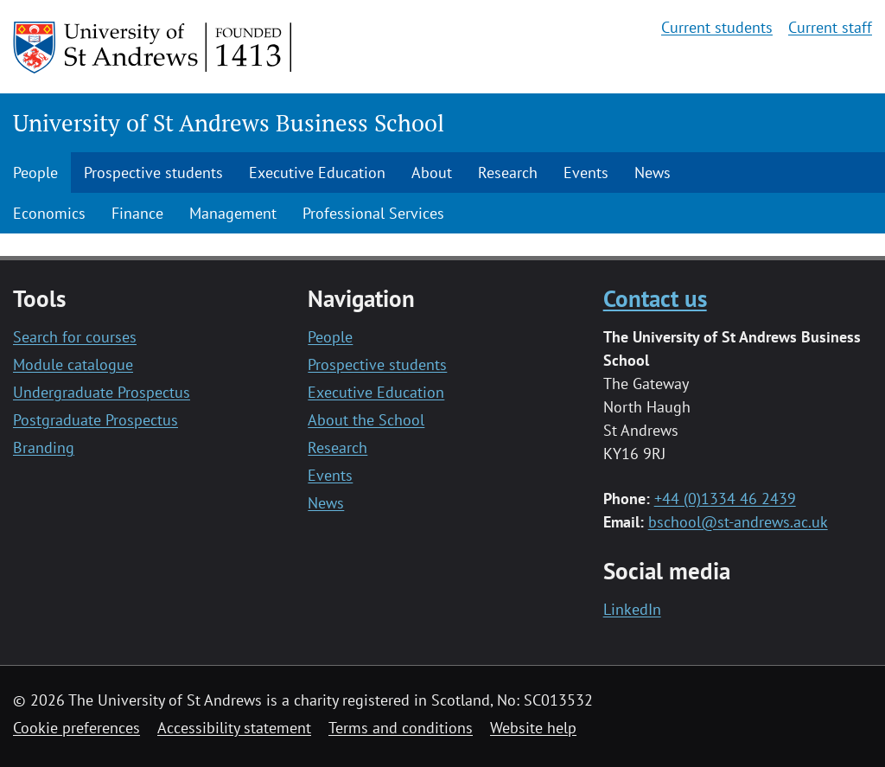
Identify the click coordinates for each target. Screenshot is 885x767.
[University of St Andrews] (153, 48)
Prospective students (153, 172)
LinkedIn (632, 609)
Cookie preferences (76, 728)
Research (508, 172)
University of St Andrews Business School (228, 122)
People (35, 172)
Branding (43, 447)
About (431, 172)
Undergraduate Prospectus (101, 392)
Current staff (830, 27)
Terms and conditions (400, 728)
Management (233, 213)
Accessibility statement (234, 728)
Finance (137, 213)
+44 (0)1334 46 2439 (725, 498)
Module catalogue (73, 364)
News (652, 172)
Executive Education (317, 172)
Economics (49, 213)
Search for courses (75, 337)
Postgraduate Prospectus (95, 420)
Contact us (655, 298)
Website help (533, 728)
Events (585, 172)
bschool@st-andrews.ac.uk (738, 522)
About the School (366, 420)
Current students (717, 27)
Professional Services (373, 213)
